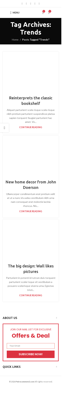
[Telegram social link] (39, 3)
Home (15, 39)
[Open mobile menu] (14, 12)
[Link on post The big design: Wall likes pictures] (31, 239)
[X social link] (26, 3)
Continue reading (30, 127)
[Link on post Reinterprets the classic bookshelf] (31, 71)
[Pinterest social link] (31, 3)
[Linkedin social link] (35, 3)
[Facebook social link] (22, 3)
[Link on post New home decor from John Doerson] (31, 155)
